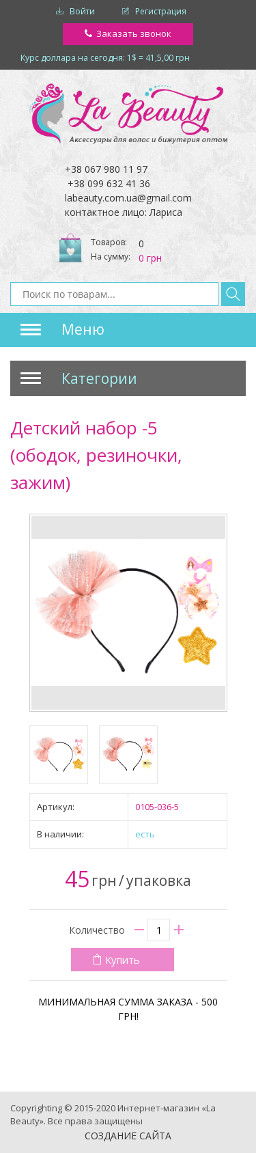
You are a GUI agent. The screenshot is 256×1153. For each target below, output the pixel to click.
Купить (122, 960)
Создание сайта (128, 1135)
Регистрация (160, 11)
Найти (233, 294)
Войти (82, 11)
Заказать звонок (133, 33)
